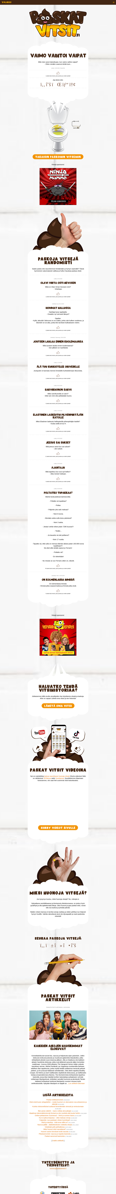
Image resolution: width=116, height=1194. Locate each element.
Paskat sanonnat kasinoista (55, 1136)
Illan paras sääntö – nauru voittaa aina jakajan (54, 1111)
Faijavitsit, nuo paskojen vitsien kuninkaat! (54, 1120)
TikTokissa (47, 778)
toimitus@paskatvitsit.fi (58, 1168)
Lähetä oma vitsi (58, 705)
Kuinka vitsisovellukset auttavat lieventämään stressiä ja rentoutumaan (58, 1106)
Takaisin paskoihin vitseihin (58, 156)
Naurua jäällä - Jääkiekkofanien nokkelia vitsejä (55, 1125)
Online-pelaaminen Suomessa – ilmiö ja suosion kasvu (55, 1115)
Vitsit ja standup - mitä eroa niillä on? (54, 1122)
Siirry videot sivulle (58, 827)
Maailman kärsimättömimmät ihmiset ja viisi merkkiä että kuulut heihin (54, 1113)
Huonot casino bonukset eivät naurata (54, 1131)
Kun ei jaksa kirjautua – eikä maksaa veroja (54, 1118)
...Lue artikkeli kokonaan (76, 1083)
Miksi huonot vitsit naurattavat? (54, 1129)
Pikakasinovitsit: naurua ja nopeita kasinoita (55, 1134)
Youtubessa (59, 778)
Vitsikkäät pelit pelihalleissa (55, 1127)
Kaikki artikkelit (58, 1141)
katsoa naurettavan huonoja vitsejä (57, 776)
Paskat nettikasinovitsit (54, 1100)
